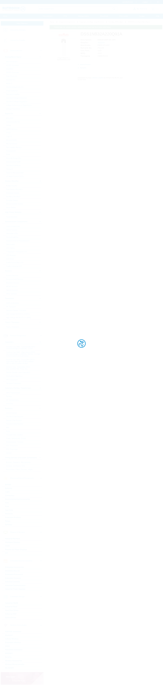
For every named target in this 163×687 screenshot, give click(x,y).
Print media (123, 16)
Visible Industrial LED (14, 266)
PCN (65, 16)
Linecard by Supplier (17, 40)
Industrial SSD (10, 614)
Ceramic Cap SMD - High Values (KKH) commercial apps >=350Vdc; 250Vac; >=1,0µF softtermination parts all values (23, 354)
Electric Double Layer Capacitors (18, 372)
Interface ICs (11, 80)
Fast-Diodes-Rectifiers (14, 189)
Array (8, 431)
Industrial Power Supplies (15, 589)
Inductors (9, 404)
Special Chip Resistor (14, 420)
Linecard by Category (18, 30)
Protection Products (13, 517)
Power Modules (12, 217)
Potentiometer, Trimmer (14, 442)
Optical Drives (10, 617)
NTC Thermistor (12, 446)
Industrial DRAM (11, 603)
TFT (6, 553)
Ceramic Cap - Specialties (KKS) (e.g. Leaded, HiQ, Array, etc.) (18, 368)
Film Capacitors (12, 380)
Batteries (8, 488)
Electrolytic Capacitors (14, 376)
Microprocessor (11, 144)
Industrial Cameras (12, 582)
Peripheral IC (11, 151)
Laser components (13, 226)
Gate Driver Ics (11, 76)
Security (8, 657)
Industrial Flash (11, 607)
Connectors (9, 495)
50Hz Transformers (13, 393)
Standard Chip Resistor (14, 416)
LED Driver (10, 259)
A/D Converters (11, 62)
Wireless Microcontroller (15, 664)
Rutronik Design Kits (13, 158)
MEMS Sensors (12, 286)
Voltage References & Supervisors (18, 105)
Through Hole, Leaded (14, 435)
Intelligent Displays (12, 542)
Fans (7, 503)
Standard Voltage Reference (16, 98)
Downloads (104, 16)
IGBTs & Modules (12, 303)
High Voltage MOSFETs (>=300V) (18, 318)
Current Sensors (12, 275)
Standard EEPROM (13, 162)
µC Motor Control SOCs (15, 176)
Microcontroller (11, 140)
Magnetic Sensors (12, 283)
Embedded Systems (13, 578)
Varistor (9, 453)
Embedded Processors (14, 574)
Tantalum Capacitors (13, 383)
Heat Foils (9, 510)
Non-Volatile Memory (14, 147)
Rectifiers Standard (13, 197)
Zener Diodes (11, 207)
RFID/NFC (9, 653)
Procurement (47, 16)
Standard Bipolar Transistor (16, 310)
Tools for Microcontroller (15, 173)
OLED (7, 546)
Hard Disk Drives (11, 610)
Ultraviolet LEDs (12, 233)
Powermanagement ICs (14, 87)
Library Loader (97, 78)
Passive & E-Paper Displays (16, 549)
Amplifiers (9, 69)
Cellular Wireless (12, 639)
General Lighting (12, 237)
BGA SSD (9, 118)
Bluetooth (9, 635)
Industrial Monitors (12, 539)
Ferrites (9, 396)
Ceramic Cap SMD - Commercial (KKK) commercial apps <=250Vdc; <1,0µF (20, 347)
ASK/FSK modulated (13, 631)
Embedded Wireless (13, 642)
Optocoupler (10, 244)
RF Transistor (11, 307)
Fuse (7, 506)
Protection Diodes (12, 193)
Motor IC (9, 83)
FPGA (8, 133)
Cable (7, 492)
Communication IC (13, 122)
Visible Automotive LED (14, 262)
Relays (7, 521)
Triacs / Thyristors (12, 327)
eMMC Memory (11, 129)
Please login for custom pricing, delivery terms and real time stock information (82, 27)
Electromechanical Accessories (17, 499)
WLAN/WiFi (9, 668)
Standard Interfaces (13, 165)
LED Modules (11, 255)
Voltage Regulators (13, 109)
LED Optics (10, 248)
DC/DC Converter (12, 72)
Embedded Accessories (14, 567)
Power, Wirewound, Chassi (16, 438)
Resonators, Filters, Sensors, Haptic (19, 469)
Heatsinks (9, 514)
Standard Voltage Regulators (16, 102)
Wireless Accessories (13, 661)
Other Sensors (11, 294)
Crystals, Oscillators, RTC (15, 466)
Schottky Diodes (12, 200)
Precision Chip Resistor (14, 424)
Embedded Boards (12, 571)
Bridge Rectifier (11, 186)
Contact (142, 16)
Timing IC (9, 169)
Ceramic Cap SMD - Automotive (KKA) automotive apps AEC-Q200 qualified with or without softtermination (20, 361)
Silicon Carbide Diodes (14, 204)
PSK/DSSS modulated (13, 650)
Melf (7, 427)
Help (157, 16)
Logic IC (9, 136)
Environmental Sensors (14, 279)
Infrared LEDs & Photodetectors (18, 241)
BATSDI (8, 485)
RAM (8, 154)
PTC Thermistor (12, 449)
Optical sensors (12, 230)
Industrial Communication (15, 585)
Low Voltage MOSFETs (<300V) (18, 314)
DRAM (8, 125)
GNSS (7, 646)
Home (5, 16)
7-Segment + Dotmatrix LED (16, 252)
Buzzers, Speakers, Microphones (18, 462)
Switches (8, 525)
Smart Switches (12, 91)
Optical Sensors (12, 290)
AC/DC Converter (12, 65)
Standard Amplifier (13, 94)
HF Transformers (12, 400)
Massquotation (83, 16)
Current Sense (11, 413)
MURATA (101, 42)
